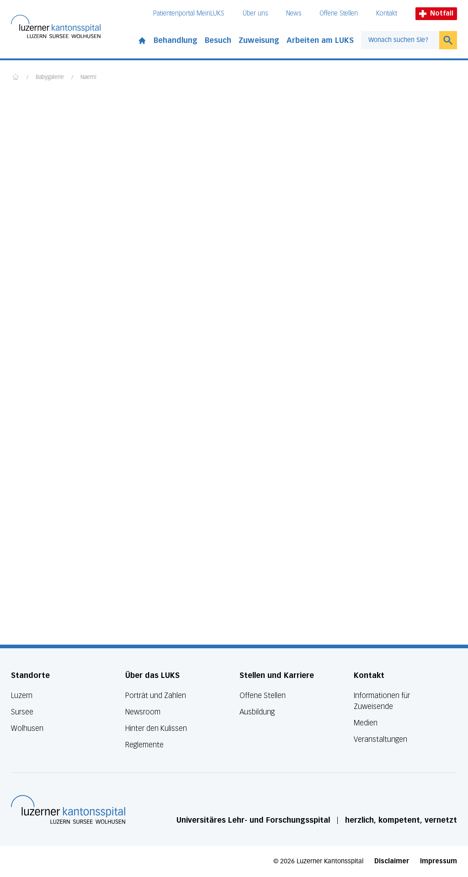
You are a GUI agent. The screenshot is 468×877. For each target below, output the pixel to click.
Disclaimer (391, 861)
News (293, 13)
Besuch (218, 40)
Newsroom (142, 712)
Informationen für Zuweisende (382, 701)
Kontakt (386, 13)
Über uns (255, 13)
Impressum (438, 861)
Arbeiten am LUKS (320, 40)
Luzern (21, 695)
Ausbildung (257, 712)
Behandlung (175, 40)
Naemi (88, 77)
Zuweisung (259, 40)
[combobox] (400, 40)
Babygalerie (50, 77)
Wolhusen (27, 728)
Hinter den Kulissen (156, 728)
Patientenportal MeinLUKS (188, 13)
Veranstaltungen (380, 739)
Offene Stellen (338, 13)
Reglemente (144, 744)
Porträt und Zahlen (155, 695)
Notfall (436, 13)
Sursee (22, 712)
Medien (366, 723)
